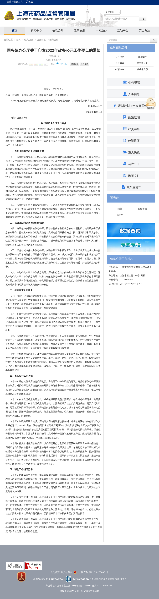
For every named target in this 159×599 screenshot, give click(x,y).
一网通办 (101, 30)
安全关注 (144, 30)
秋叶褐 (32, 65)
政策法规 (79, 30)
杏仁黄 (30, 65)
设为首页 (55, 572)
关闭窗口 (84, 64)
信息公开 (57, 30)
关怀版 (29, 1)
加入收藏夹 (66, 572)
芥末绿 (37, 65)
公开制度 (41, 39)
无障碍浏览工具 (15, 1)
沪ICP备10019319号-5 (79, 578)
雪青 (42, 65)
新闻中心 (36, 30)
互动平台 (122, 30)
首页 (14, 30)
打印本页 (74, 64)
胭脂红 (35, 65)
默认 (47, 65)
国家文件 (53, 39)
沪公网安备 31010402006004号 (90, 572)
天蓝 (40, 65)
